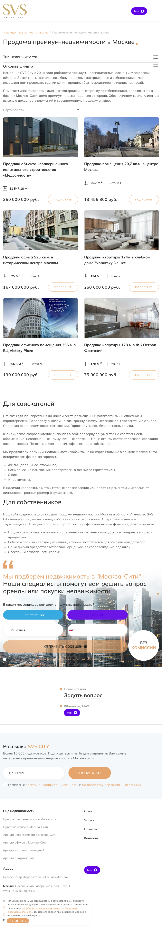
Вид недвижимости (19, 811)
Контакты (91, 838)
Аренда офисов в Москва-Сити (25, 842)
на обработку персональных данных (111, 785)
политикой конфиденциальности (52, 659)
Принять (18, 921)
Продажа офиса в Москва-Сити (25, 827)
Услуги (89, 820)
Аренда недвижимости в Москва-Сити (29, 835)
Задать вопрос (83, 695)
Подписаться (90, 773)
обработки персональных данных (42, 908)
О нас (88, 811)
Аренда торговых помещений (23, 850)
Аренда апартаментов (19, 858)
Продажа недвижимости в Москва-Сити (31, 819)
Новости (90, 829)
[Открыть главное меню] (155, 11)
